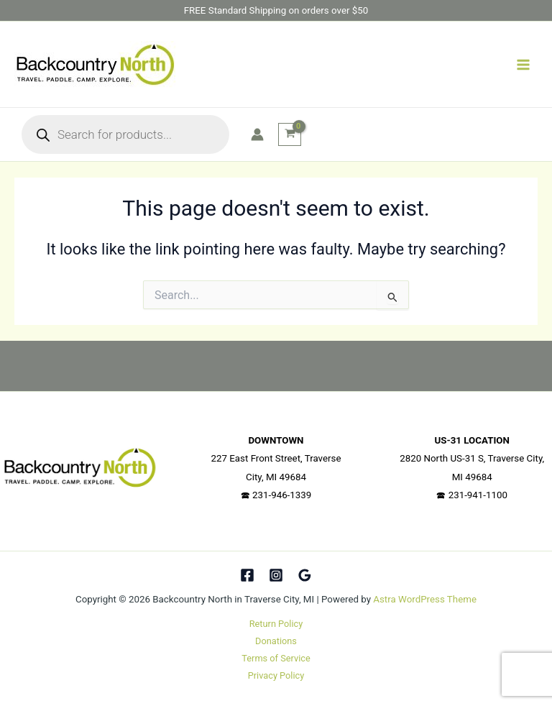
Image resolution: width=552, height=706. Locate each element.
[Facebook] (247, 575)
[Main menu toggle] (523, 64)
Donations (276, 641)
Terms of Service (276, 658)
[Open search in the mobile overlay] (125, 134)
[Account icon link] (257, 134)
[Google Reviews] (305, 575)
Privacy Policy (276, 675)
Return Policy (276, 623)
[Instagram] (276, 575)
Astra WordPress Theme (425, 599)
